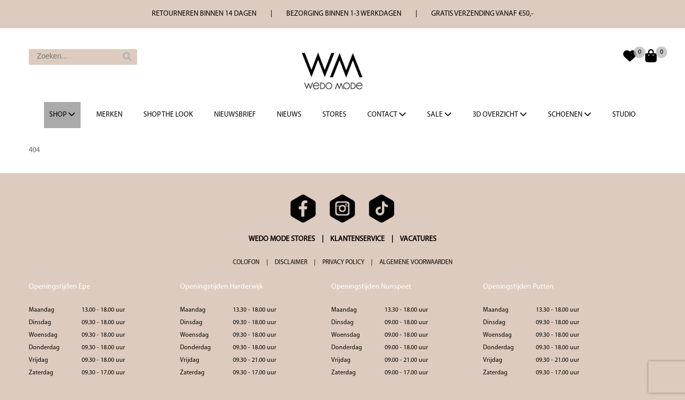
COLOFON (246, 262)
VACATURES (418, 239)
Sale (439, 114)
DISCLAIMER (291, 262)
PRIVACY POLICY (343, 262)
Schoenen (569, 114)
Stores (334, 115)
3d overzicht (500, 114)
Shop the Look (168, 115)
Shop (62, 114)
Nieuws (289, 115)
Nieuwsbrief (235, 115)
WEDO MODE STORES (282, 239)
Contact (386, 114)
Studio (624, 115)
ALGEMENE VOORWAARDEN (416, 262)
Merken (109, 115)
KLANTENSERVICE (357, 239)
